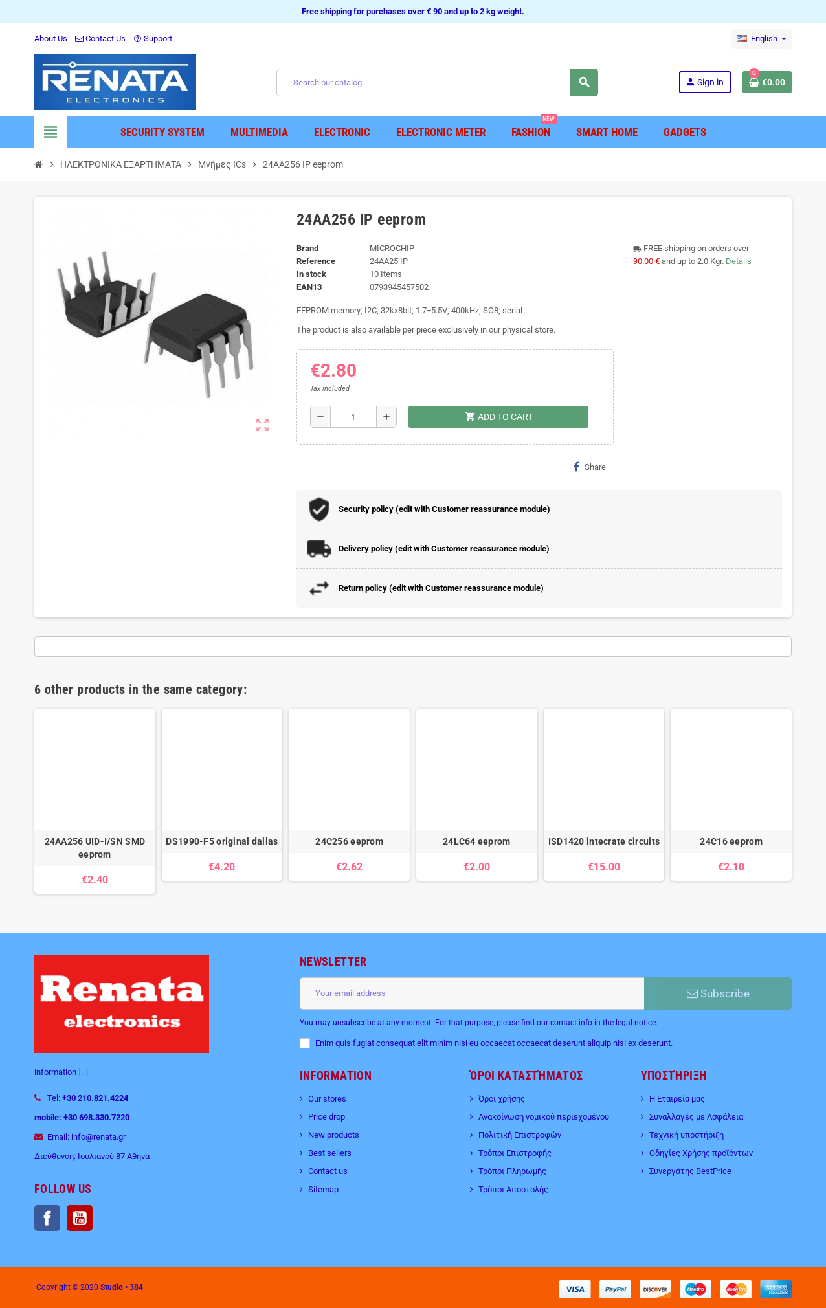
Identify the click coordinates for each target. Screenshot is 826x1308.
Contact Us (100, 38)
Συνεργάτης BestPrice (690, 1171)
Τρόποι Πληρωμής (512, 1171)
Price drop (326, 1117)
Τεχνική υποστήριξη (686, 1135)
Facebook (47, 1218)
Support (152, 38)
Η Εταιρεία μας (677, 1098)
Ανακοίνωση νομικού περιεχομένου (543, 1117)
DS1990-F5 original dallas (222, 841)
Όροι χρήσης (501, 1098)
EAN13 (309, 287)
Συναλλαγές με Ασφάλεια (696, 1117)
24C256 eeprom (349, 841)
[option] (95, 801)
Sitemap (323, 1189)
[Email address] (472, 993)
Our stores (327, 1098)
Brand (307, 248)
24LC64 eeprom (477, 841)
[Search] (436, 82)
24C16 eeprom (731, 841)
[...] (83, 1072)
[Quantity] (353, 416)
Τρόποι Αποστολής (513, 1189)
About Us (50, 38)
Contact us (328, 1171)
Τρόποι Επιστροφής (515, 1153)
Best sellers (330, 1153)
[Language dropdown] (761, 39)
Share (590, 466)
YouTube (80, 1218)
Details (739, 261)
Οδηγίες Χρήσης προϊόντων (701, 1153)
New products (333, 1135)
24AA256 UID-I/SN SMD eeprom (95, 847)
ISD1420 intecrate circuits (604, 841)
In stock (311, 274)
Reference (315, 261)
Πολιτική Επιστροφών (519, 1135)
